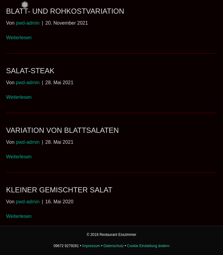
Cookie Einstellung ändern (148, 246)
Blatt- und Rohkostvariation (65, 11)
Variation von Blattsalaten (62, 130)
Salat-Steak (30, 71)
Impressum (91, 246)
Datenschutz (113, 246)
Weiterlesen (19, 37)
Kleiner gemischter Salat (59, 190)
